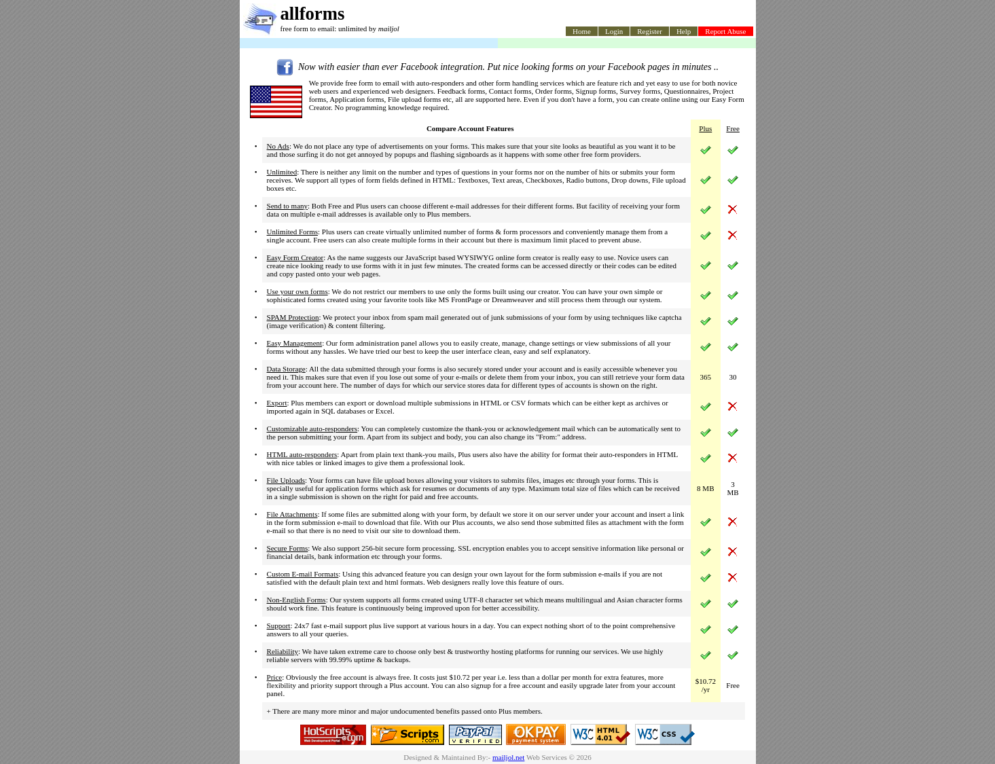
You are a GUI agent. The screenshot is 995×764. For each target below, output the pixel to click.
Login (614, 31)
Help (683, 31)
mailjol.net (508, 757)
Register (649, 31)
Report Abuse (725, 31)
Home (582, 31)
